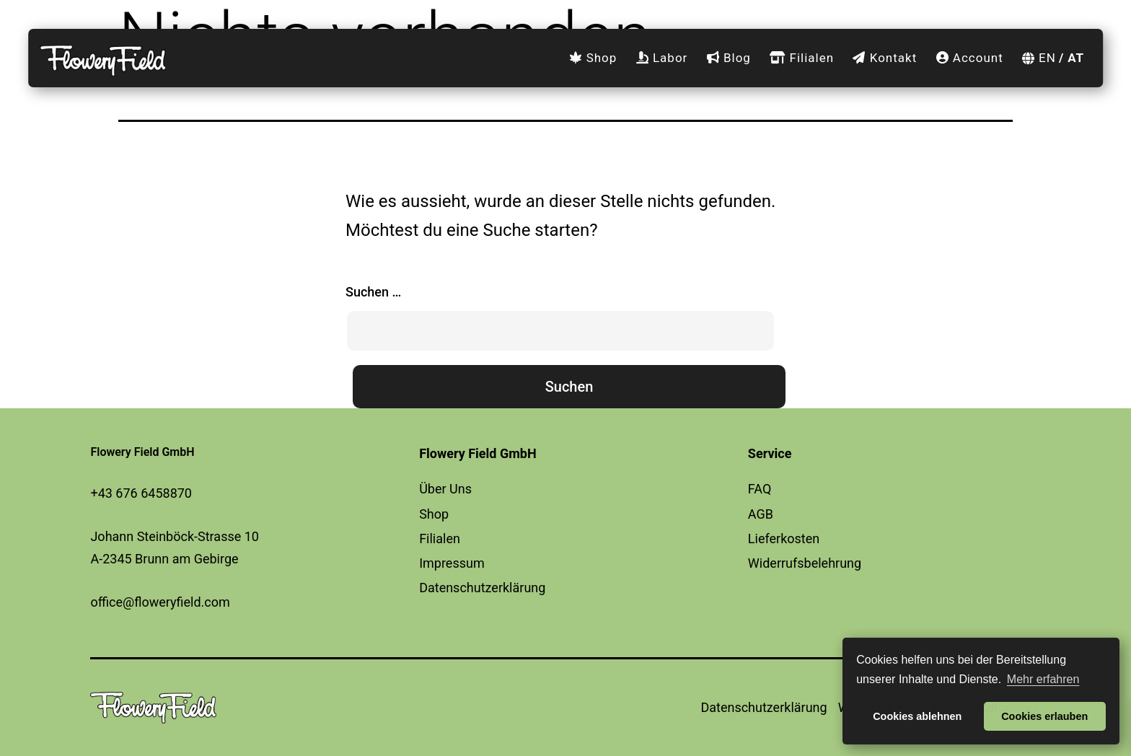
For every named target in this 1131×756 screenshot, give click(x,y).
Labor (662, 57)
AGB (760, 514)
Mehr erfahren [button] (1043, 679)
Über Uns (445, 488)
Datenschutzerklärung (482, 587)
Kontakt (885, 57)
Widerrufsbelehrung (804, 563)
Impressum (452, 563)
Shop (593, 57)
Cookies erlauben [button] (1044, 716)
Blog (729, 57)
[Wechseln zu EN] (1035, 58)
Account (969, 57)
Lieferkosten (783, 538)
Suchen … (373, 291)
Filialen (802, 57)
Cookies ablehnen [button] (917, 716)
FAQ (759, 488)
